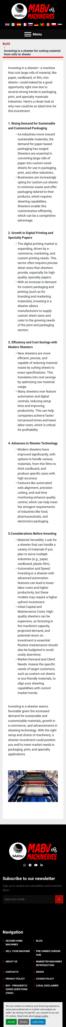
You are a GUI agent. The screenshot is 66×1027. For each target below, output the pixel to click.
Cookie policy (45, 978)
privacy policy (41, 1016)
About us (11, 961)
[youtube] (35, 865)
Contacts (12, 971)
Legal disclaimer (47, 985)
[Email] (28, 899)
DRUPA (40, 971)
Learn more (38, 1022)
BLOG (6, 43)
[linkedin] (41, 865)
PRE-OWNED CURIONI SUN (48, 953)
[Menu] (27, 34)
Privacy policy (15, 978)
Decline (23, 1022)
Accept (11, 1022)
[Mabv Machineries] (33, 851)
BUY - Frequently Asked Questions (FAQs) (17, 989)
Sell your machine (18, 951)
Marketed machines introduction (49, 963)
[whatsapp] (24, 865)
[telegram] (30, 865)
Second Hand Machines (14, 942)
